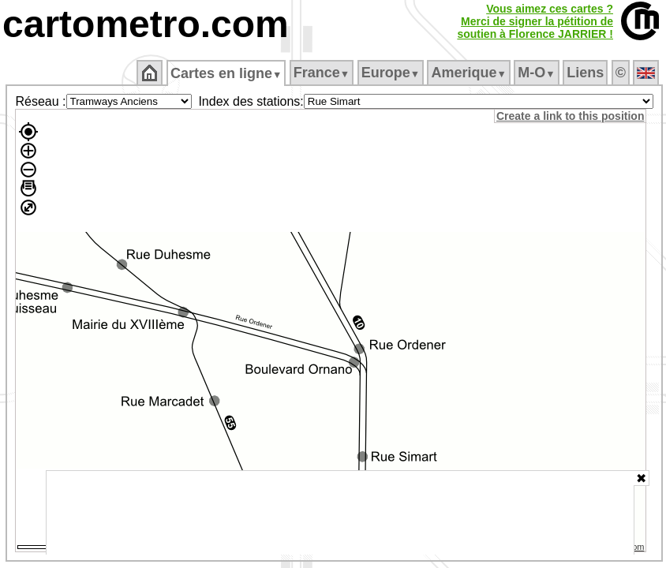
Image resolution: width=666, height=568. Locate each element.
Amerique (468, 72)
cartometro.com (145, 24)
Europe (390, 72)
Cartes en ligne (226, 73)
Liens (585, 72)
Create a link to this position (570, 116)
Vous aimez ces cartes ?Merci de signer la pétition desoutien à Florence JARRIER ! (535, 21)
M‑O (536, 72)
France (322, 72)
